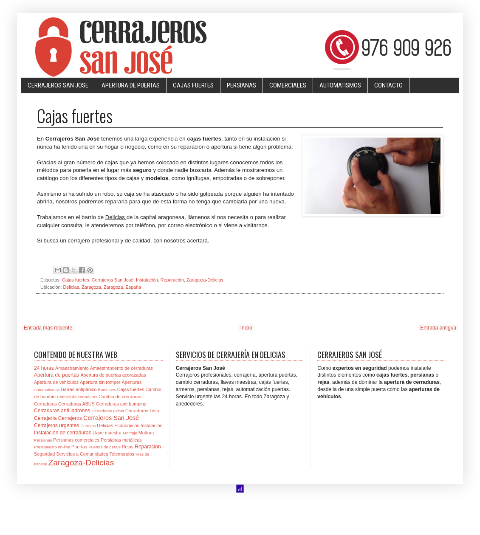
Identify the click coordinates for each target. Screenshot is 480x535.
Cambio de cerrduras (120, 396)
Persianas (43, 440)
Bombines (107, 389)
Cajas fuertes (75, 279)
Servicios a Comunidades (82, 453)
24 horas (44, 368)
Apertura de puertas (56, 375)
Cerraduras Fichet (107, 410)
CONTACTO (388, 85)
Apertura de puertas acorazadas (113, 374)
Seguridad (44, 453)
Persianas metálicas (121, 439)
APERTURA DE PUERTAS (131, 85)
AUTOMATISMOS (340, 85)
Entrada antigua (438, 328)
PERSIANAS (241, 85)
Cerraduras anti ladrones (62, 411)
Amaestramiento (72, 368)
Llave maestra (107, 432)
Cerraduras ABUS (76, 403)
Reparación (172, 279)
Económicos (126, 425)
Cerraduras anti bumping (121, 403)
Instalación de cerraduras (62, 433)
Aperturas (131, 382)
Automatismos (47, 389)
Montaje (130, 433)
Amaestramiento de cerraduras (121, 368)
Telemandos (122, 453)
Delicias (105, 425)
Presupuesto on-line (52, 447)
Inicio (246, 328)
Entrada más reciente (48, 328)
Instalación (147, 279)
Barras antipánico (78, 389)
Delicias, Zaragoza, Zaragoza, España (102, 287)
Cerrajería (45, 418)
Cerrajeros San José (112, 279)
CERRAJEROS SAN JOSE (58, 85)
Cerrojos (88, 425)
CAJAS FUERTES (193, 85)
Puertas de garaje (104, 447)
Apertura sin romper (100, 382)
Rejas (128, 446)
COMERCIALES (287, 85)
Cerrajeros (70, 418)
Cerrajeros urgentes (56, 425)
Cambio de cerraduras (77, 396)
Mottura (146, 432)
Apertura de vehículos (56, 382)
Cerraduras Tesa (142, 410)
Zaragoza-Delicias (204, 279)
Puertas (79, 446)
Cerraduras (45, 403)
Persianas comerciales (76, 439)
